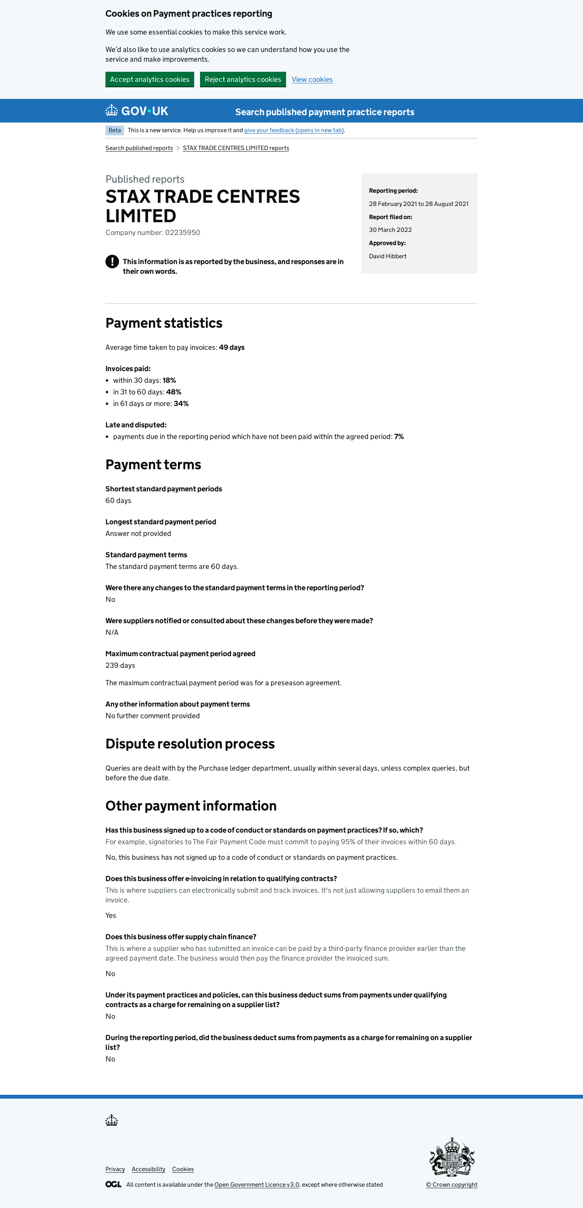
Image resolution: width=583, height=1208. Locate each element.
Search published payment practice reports (325, 112)
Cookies (183, 1169)
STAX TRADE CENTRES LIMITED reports (236, 148)
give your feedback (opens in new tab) (294, 130)
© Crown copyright (452, 1184)
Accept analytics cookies (150, 79)
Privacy (115, 1169)
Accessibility (148, 1169)
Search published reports (139, 148)
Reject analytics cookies (243, 79)
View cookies (312, 79)
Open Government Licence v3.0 (256, 1184)
